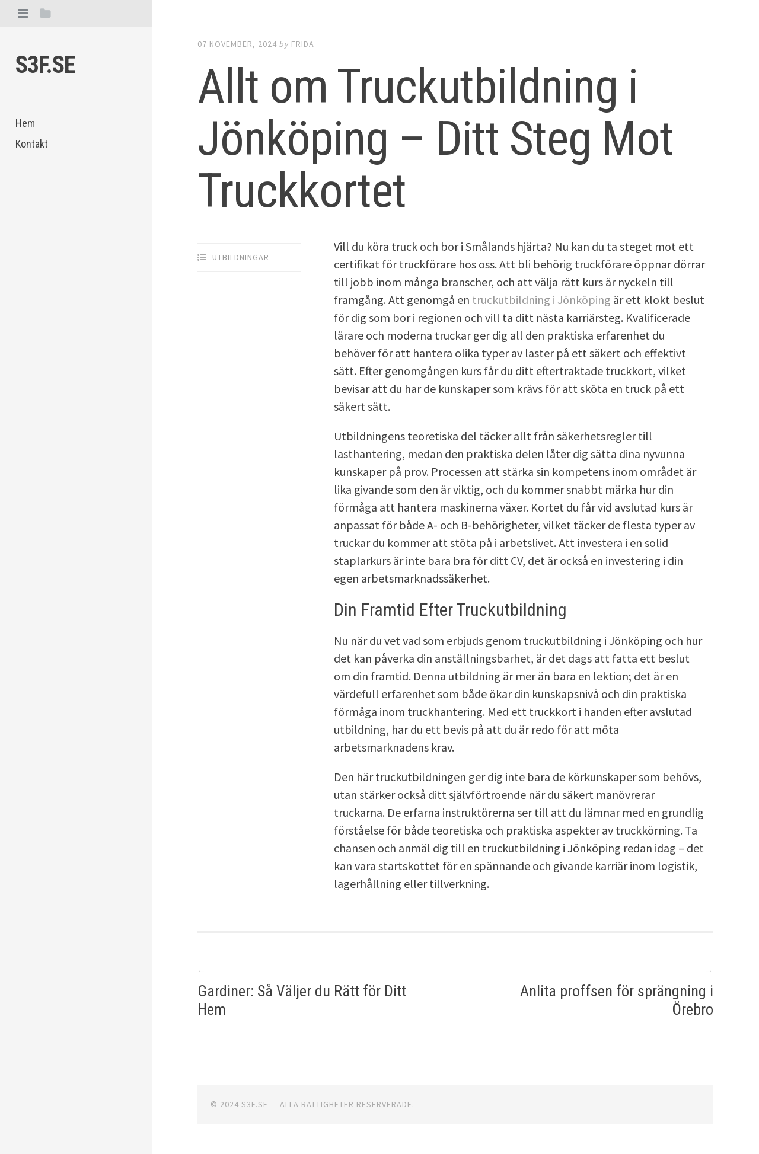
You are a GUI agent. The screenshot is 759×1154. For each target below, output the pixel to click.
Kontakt (31, 144)
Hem (25, 123)
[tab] (23, 13)
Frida (302, 44)
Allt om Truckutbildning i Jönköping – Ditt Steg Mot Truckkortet (435, 139)
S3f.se (45, 65)
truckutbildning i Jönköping (541, 299)
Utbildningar (240, 257)
